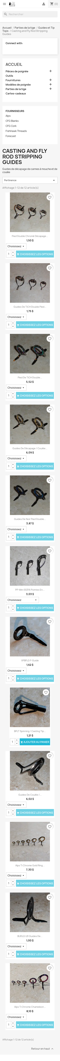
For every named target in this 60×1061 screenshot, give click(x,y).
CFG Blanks (12, 121)
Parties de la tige (16, 89)
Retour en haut (42, 1049)
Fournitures (13, 80)
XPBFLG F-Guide (30, 660)
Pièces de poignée (17, 71)
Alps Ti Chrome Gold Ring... (30, 865)
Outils (9, 76)
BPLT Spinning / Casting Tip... (30, 731)
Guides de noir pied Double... (30, 519)
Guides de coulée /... (30, 794)
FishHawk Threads (16, 131)
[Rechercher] (30, 14)
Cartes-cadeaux (16, 93)
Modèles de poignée (18, 84)
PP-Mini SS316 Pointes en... (30, 589)
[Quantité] (8, 254)
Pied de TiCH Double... (30, 377)
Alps (8, 116)
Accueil (14, 64)
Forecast (11, 136)
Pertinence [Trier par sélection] (30, 180)
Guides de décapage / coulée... (29, 448)
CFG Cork (11, 126)
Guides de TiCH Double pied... (30, 306)
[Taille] (16, 246)
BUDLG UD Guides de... (29, 936)
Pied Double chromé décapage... (30, 236)
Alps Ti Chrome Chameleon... (30, 1006)
